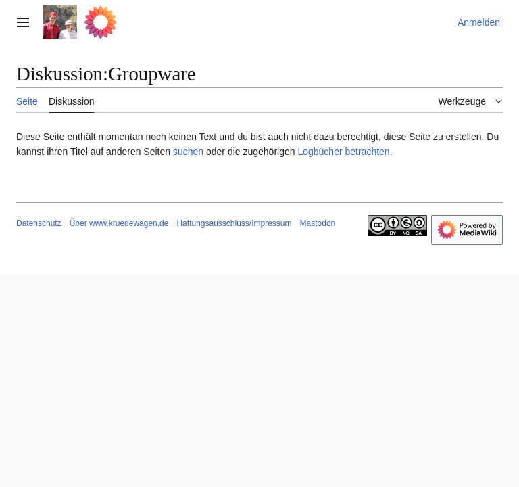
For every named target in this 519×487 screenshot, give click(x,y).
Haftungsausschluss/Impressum (233, 223)
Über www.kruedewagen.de (119, 223)
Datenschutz (38, 223)
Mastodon (318, 223)
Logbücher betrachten (343, 151)
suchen (188, 151)
